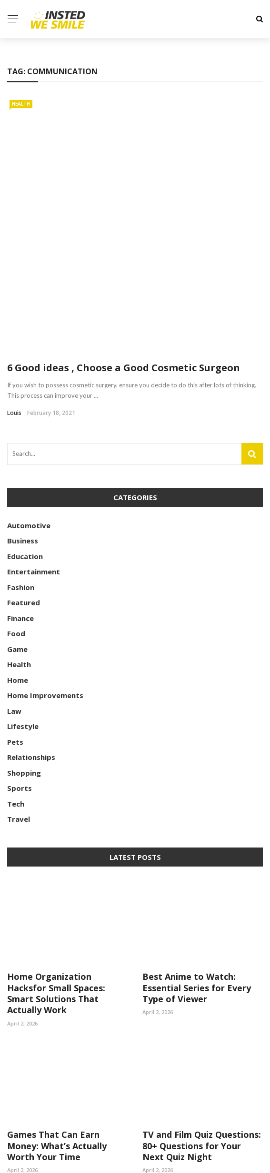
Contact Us (177, 1160)
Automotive (28, 440)
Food (16, 548)
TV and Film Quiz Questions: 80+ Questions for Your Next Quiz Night (201, 1061)
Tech (15, 718)
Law (14, 626)
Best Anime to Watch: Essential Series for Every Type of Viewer (196, 903)
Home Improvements (45, 610)
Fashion (20, 502)
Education (25, 471)
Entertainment (33, 487)
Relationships (31, 672)
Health (21, 103)
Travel (18, 734)
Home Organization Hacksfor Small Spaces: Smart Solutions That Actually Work (56, 908)
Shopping (24, 687)
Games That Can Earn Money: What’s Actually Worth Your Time (57, 1061)
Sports (19, 703)
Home (17, 595)
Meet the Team (235, 1160)
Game (17, 564)
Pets (15, 656)
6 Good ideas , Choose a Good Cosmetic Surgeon (123, 282)
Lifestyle (23, 641)
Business (22, 456)
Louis (14, 328)
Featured (23, 517)
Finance (20, 533)
